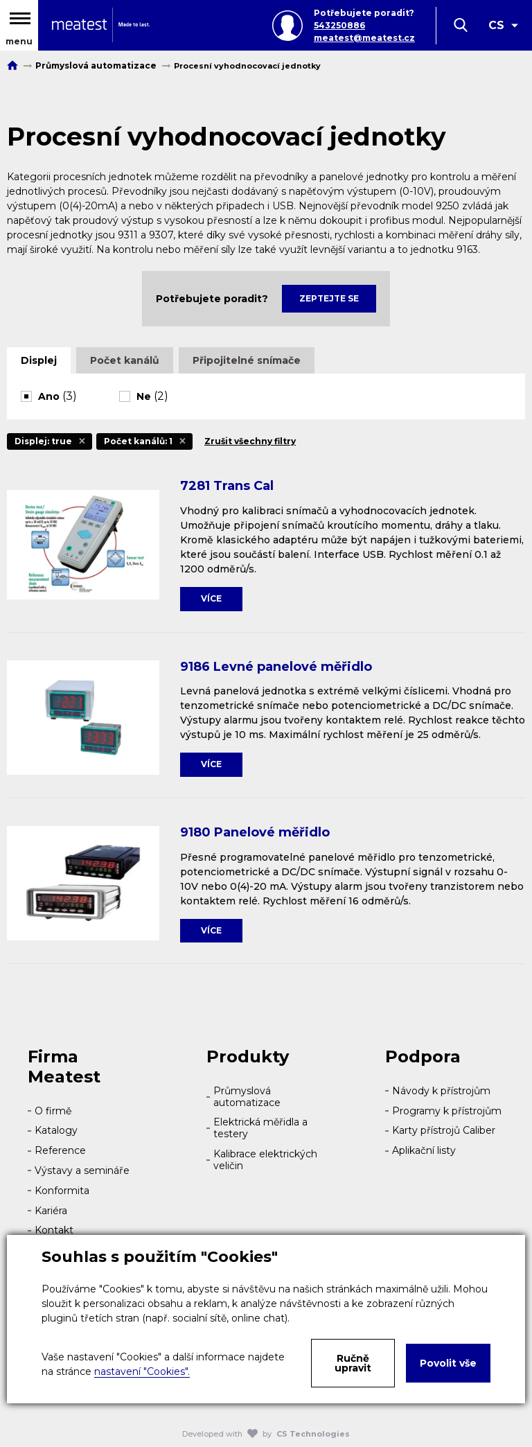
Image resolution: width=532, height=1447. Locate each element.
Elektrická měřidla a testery (260, 1128)
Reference (60, 1150)
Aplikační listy (424, 1150)
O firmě (53, 1111)
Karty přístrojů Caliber (443, 1130)
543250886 (339, 25)
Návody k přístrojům (441, 1091)
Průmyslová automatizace (247, 1097)
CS (496, 25)
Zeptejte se (329, 298)
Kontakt (54, 1230)
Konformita (62, 1190)
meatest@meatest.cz (364, 38)
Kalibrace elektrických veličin (265, 1160)
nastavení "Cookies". (142, 1371)
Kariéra (51, 1210)
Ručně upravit (353, 1363)
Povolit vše (448, 1363)
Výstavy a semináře (82, 1170)
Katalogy (56, 1130)
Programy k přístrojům (447, 1111)
